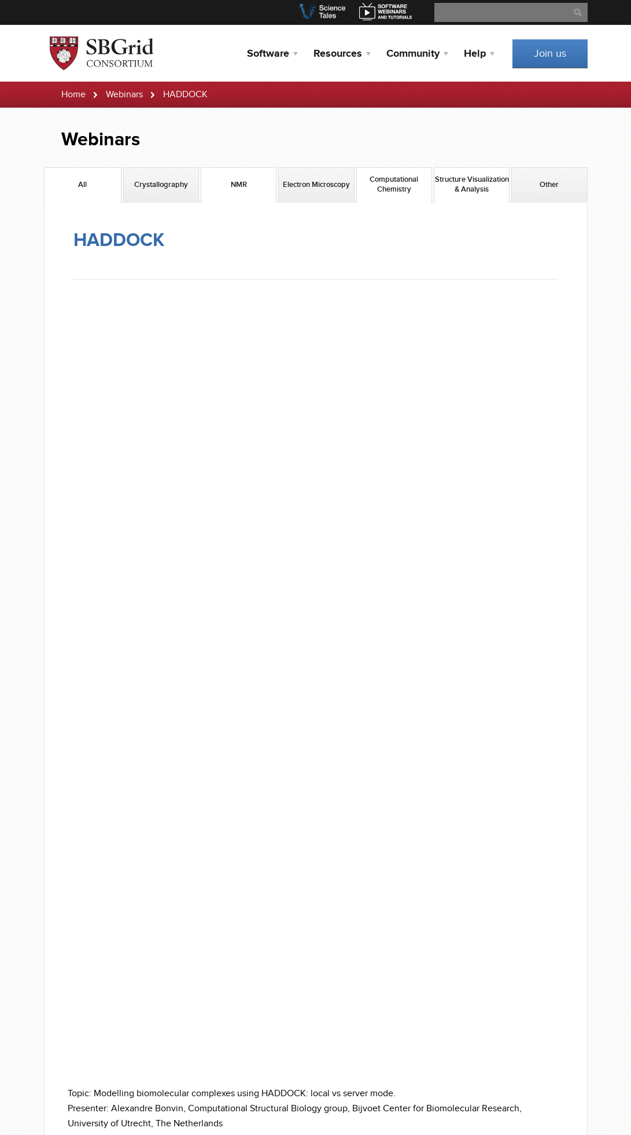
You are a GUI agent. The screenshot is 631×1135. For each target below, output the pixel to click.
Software (268, 53)
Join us (550, 53)
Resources (337, 53)
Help (475, 53)
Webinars (124, 94)
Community (413, 53)
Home (73, 94)
